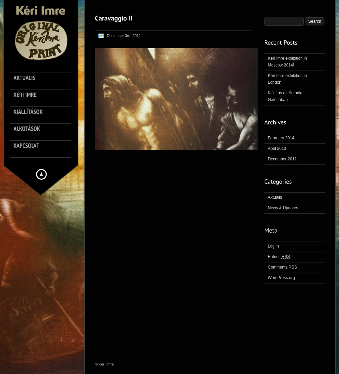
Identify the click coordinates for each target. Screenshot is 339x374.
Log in (273, 246)
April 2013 (277, 148)
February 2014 (281, 138)
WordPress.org (281, 277)
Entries (279, 256)
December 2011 (282, 159)
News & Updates (283, 207)
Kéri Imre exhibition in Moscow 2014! (287, 61)
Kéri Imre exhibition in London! (287, 79)
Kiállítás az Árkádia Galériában (285, 96)
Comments (282, 267)
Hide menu (41, 174)
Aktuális (275, 197)
